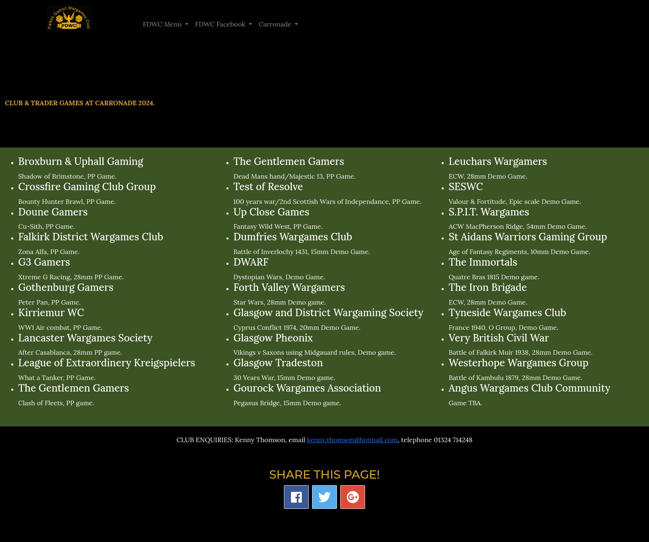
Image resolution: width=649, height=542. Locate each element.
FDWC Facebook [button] (221, 24)
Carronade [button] (276, 24)
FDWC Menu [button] (163, 24)
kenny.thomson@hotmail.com (352, 440)
